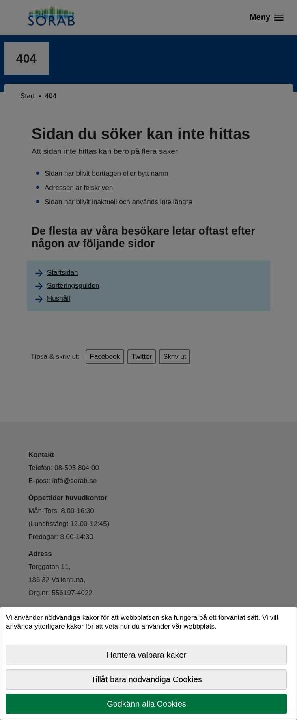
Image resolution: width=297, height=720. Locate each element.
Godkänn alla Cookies (146, 703)
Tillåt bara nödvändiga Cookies (146, 679)
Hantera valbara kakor (147, 655)
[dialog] (148, 663)
